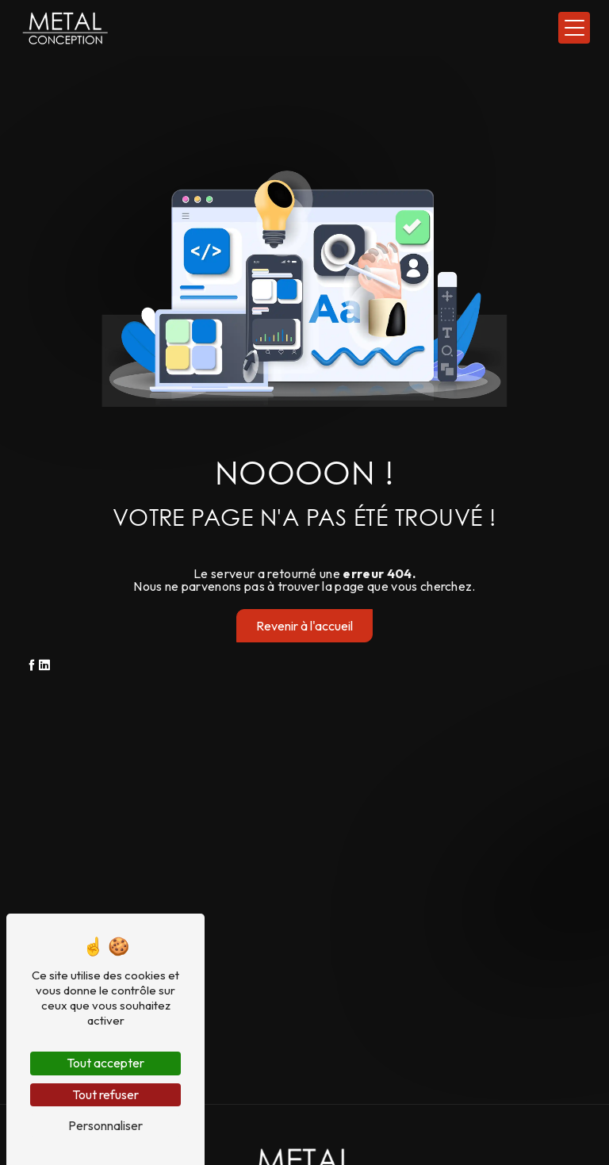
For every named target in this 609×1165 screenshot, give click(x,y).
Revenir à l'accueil (304, 626)
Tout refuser (105, 1094)
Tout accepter (105, 1063)
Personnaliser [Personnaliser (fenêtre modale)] (105, 1125)
